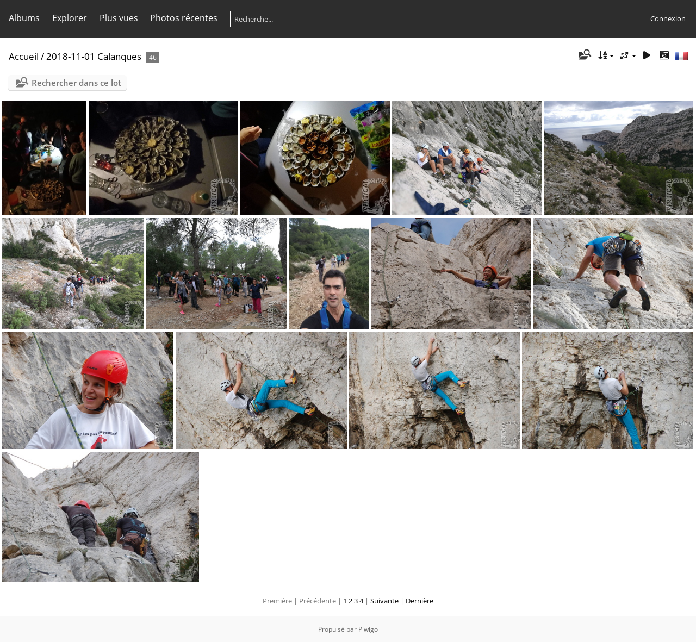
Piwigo (368, 629)
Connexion (668, 18)
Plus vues (119, 18)
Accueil (24, 56)
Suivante (384, 601)
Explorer (69, 18)
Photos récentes (183, 18)
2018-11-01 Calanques (93, 56)
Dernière (419, 601)
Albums (24, 18)
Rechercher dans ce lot (76, 82)
